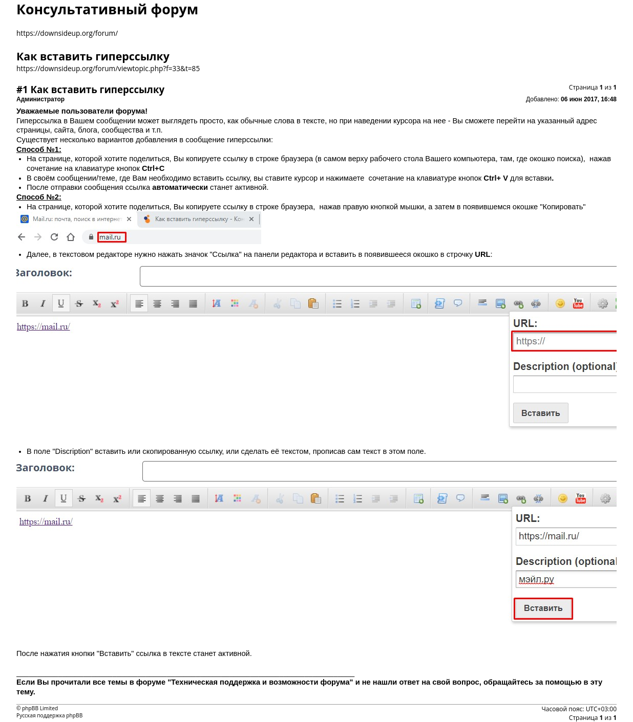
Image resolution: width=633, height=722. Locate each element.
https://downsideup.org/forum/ (67, 33)
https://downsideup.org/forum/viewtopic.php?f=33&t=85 (108, 68)
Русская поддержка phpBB (49, 715)
